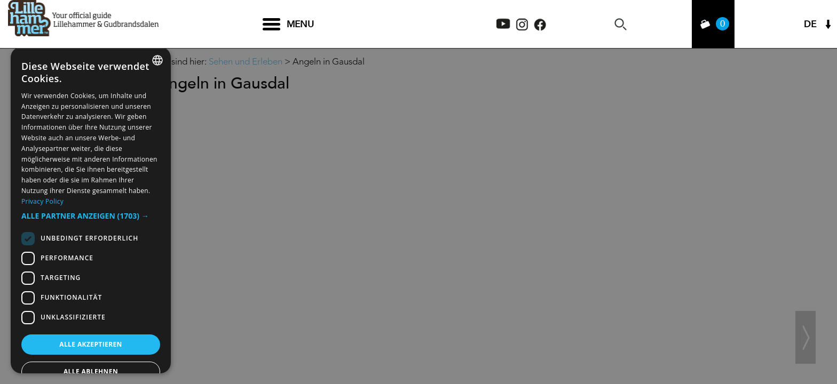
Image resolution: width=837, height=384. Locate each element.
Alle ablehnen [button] (91, 371)
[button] (90, 216)
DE (810, 24)
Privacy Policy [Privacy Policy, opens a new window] (42, 201)
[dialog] (91, 210)
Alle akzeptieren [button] (90, 344)
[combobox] (157, 60)
